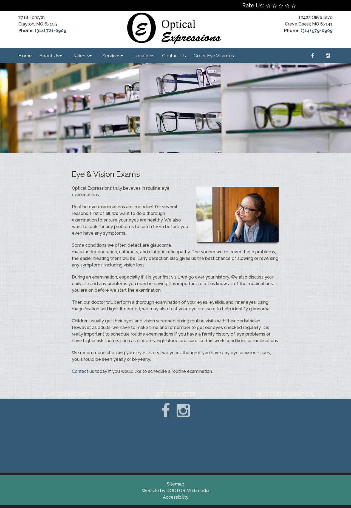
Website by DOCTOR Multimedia (175, 490)
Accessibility (175, 497)
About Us (49, 55)
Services (111, 55)
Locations (144, 55)
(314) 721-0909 (50, 30)
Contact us (83, 371)
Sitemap (175, 484)
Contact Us (174, 55)
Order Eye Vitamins (214, 55)
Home (25, 55)
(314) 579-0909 (317, 30)
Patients (80, 55)
